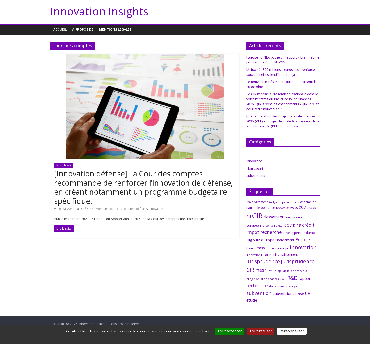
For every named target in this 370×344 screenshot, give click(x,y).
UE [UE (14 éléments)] (307, 293)
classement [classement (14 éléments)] (273, 216)
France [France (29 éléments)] (302, 239)
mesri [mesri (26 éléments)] (261, 270)
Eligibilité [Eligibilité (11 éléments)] (253, 240)
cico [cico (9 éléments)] (316, 207)
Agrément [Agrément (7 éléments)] (261, 202)
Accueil (60, 29)
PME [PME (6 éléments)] (271, 271)
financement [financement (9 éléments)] (284, 240)
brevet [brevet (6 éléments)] (280, 208)
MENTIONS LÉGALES (115, 29)
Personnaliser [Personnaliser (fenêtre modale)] (291, 331)
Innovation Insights (99, 11)
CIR (249, 153)
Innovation (254, 161)
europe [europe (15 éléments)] (267, 240)
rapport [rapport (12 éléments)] (305, 278)
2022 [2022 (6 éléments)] (249, 202)
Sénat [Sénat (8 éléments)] (299, 294)
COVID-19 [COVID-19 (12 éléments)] (292, 225)
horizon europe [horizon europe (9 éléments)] (277, 248)
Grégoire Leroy (91, 209)
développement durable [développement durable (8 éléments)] (300, 233)
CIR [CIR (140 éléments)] (257, 215)
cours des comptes (121, 209)
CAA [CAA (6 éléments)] (309, 208)
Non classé (63, 165)
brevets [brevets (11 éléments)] (292, 207)
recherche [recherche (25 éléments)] (257, 285)
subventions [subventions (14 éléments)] (283, 293)
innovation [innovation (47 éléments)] (303, 247)
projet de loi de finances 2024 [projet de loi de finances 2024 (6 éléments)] (266, 279)
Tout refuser (260, 331)
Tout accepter (229, 331)
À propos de (82, 29)
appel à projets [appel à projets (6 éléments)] (289, 202)
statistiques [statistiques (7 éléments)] (276, 286)
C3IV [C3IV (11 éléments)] (302, 207)
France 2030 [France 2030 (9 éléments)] (255, 248)
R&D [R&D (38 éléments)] (292, 277)
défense (141, 209)
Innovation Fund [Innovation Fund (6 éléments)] (257, 254)
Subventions (255, 175)
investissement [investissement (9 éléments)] (286, 254)
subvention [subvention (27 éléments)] (259, 293)
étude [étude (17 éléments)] (251, 300)
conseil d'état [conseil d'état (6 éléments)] (274, 225)
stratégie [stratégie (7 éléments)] (291, 286)
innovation (156, 209)
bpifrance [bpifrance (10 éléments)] (268, 207)
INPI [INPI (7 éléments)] (271, 255)
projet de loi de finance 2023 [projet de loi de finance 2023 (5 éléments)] (293, 271)
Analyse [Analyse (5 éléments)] (273, 202)
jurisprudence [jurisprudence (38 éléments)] (263, 261)
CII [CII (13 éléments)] (248, 216)
